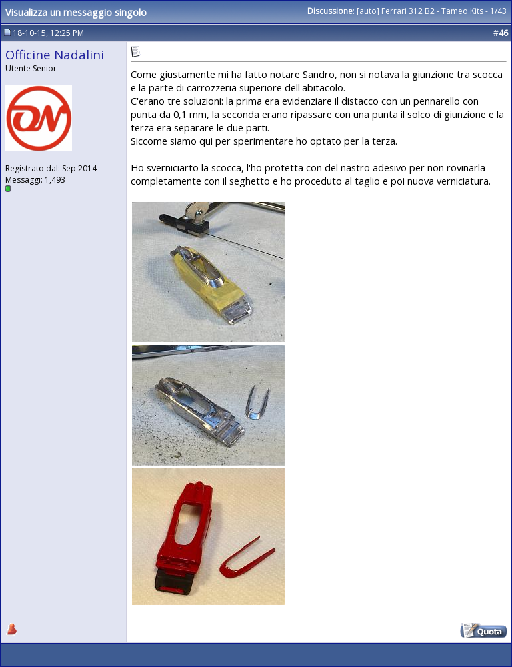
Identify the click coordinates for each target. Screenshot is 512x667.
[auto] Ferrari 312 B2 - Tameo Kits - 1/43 (432, 11)
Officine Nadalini (54, 54)
